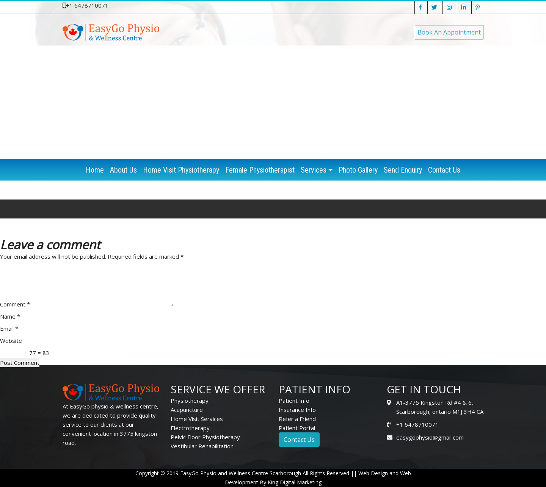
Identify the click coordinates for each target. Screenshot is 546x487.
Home (95, 169)
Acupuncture (187, 409)
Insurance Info (297, 409)
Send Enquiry (403, 169)
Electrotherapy (190, 428)
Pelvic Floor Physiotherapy (205, 437)
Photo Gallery (358, 169)
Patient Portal (297, 428)
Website (11, 340)
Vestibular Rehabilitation (202, 446)
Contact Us (444, 169)
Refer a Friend (297, 419)
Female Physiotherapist (260, 169)
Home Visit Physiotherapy (181, 169)
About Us (123, 169)
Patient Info (294, 400)
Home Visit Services (197, 419)
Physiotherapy (190, 400)
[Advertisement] (273, 102)
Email (9, 328)
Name (10, 316)
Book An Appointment (449, 32)
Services (317, 169)
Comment (15, 304)
